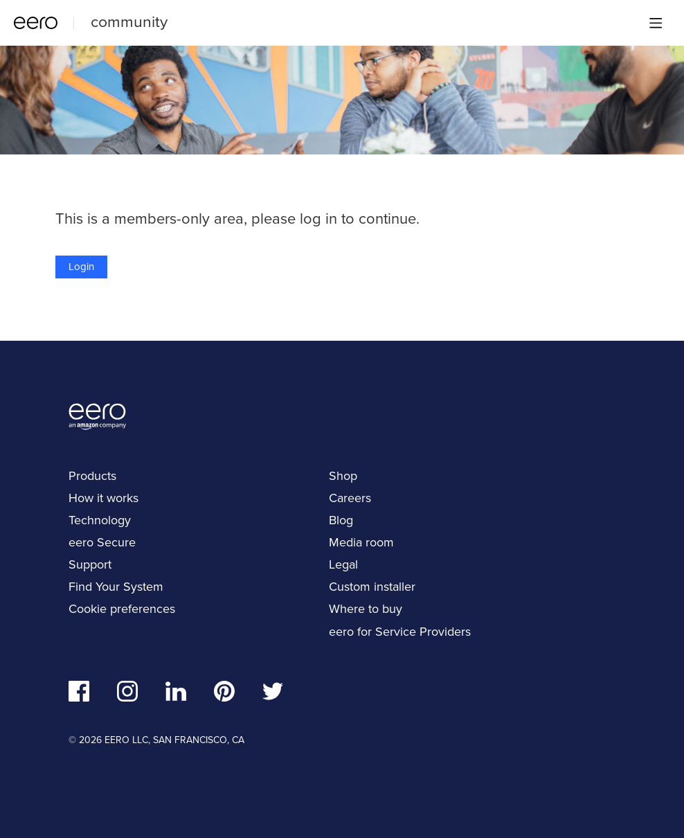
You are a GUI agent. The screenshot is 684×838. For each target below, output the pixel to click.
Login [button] (81, 266)
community (129, 21)
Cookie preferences (122, 609)
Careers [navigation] (350, 498)
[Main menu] (655, 22)
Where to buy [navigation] (365, 609)
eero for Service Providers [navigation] (400, 632)
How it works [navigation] (103, 498)
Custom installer (372, 587)
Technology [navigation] (100, 520)
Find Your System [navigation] (116, 587)
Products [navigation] (92, 476)
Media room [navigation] (361, 542)
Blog (341, 520)
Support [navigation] (90, 564)
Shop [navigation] (343, 476)
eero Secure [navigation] (102, 542)
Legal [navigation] (343, 564)
